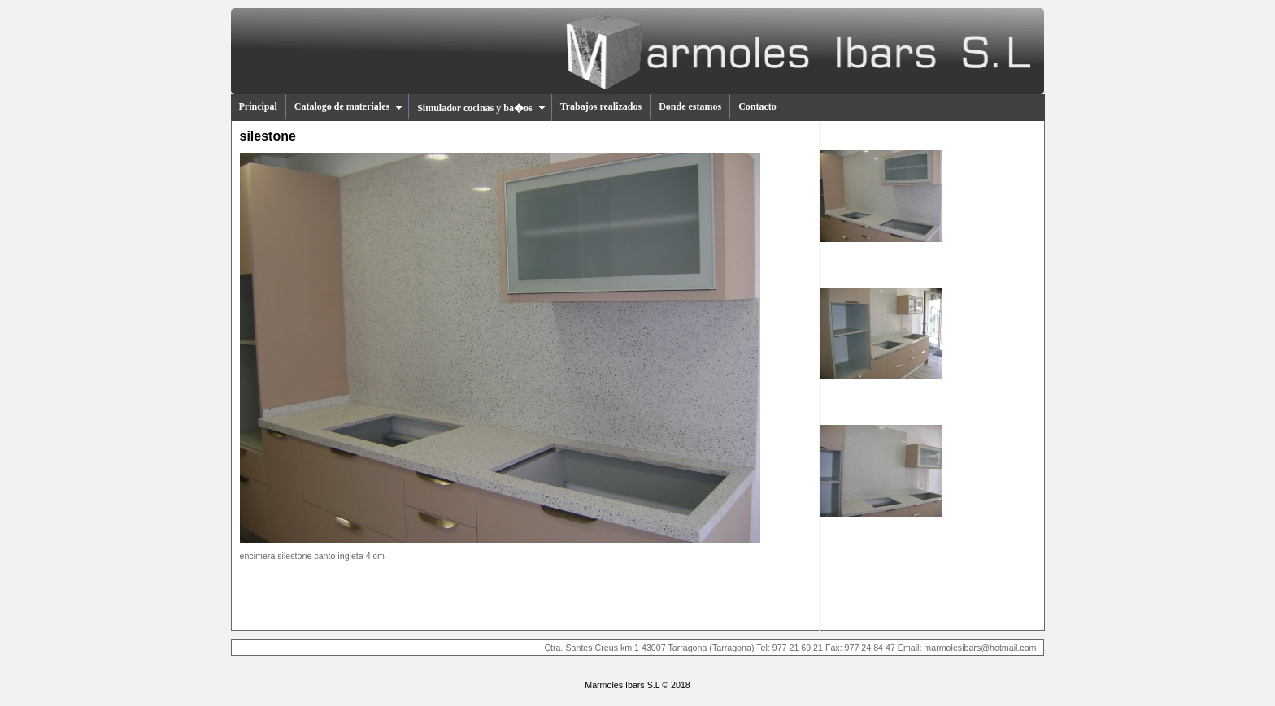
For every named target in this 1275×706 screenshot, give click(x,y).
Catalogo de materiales (348, 106)
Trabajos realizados (601, 106)
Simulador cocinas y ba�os (481, 108)
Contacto (757, 106)
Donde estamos (690, 106)
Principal (258, 106)
